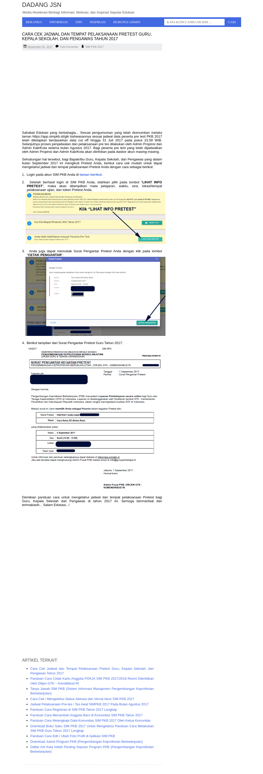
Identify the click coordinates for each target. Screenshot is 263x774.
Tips (78, 22)
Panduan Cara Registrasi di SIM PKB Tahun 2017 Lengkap (73, 709)
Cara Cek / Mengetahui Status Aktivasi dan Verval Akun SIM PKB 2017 (82, 699)
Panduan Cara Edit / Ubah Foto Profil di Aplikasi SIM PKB (72, 736)
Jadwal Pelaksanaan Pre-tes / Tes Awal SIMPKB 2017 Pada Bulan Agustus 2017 (89, 704)
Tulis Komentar (69, 46)
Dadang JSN (42, 4)
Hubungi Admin (127, 22)
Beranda (34, 22)
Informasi (58, 22)
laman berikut (91, 174)
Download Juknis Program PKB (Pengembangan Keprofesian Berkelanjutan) (86, 741)
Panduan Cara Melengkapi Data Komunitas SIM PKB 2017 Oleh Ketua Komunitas (90, 720)
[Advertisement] (92, 91)
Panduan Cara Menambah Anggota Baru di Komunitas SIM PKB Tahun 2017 (86, 715)
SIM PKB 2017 (94, 46)
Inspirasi (98, 22)
